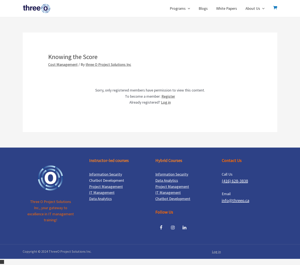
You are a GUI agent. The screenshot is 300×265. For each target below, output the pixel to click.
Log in (166, 102)
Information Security (105, 174)
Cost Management (63, 64)
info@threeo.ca (235, 200)
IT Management (102, 192)
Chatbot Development (172, 198)
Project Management (106, 186)
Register (168, 96)
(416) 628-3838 (235, 180)
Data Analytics (100, 198)
